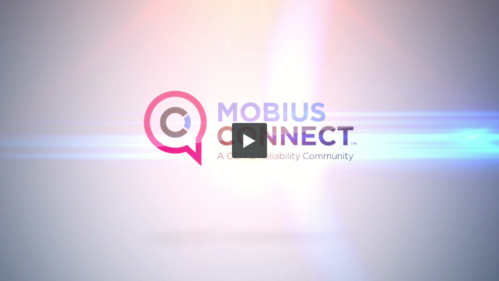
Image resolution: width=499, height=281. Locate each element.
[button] (249, 140)
